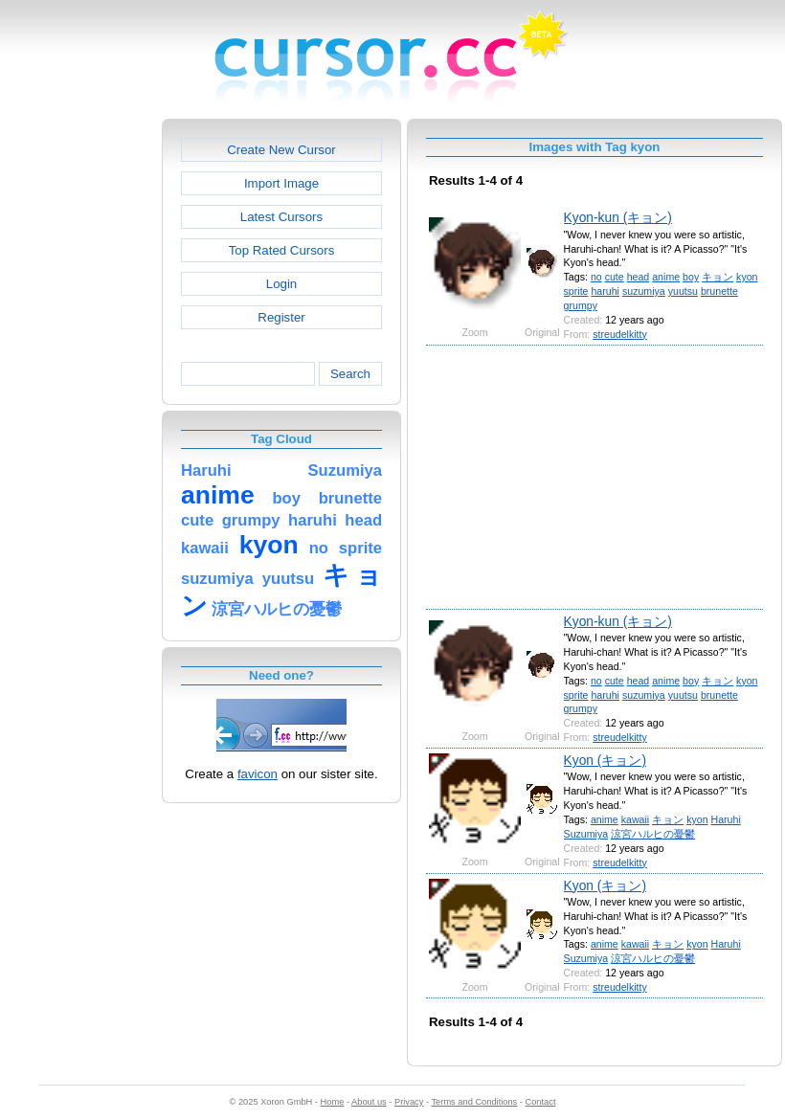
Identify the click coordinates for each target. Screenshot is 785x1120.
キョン (717, 276)
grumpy (580, 305)
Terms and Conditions (474, 1102)
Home (333, 1102)
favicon (257, 774)
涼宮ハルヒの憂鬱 (653, 834)
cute (614, 276)
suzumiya (643, 291)
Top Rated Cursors (282, 250)
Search (350, 374)
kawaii (635, 819)
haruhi (605, 291)
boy (691, 276)
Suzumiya (586, 834)
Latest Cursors (281, 217)
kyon (746, 276)
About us (369, 1102)
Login (281, 284)
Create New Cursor (281, 150)
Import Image (281, 183)
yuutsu (683, 291)
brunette (719, 291)
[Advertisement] (79, 406)
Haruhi (726, 819)
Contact (541, 1102)
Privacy (408, 1102)
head (638, 276)
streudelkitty (620, 334)
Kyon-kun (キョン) (618, 217)
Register (281, 317)
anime (666, 276)
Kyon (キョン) (605, 760)
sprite (576, 291)
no (596, 276)
